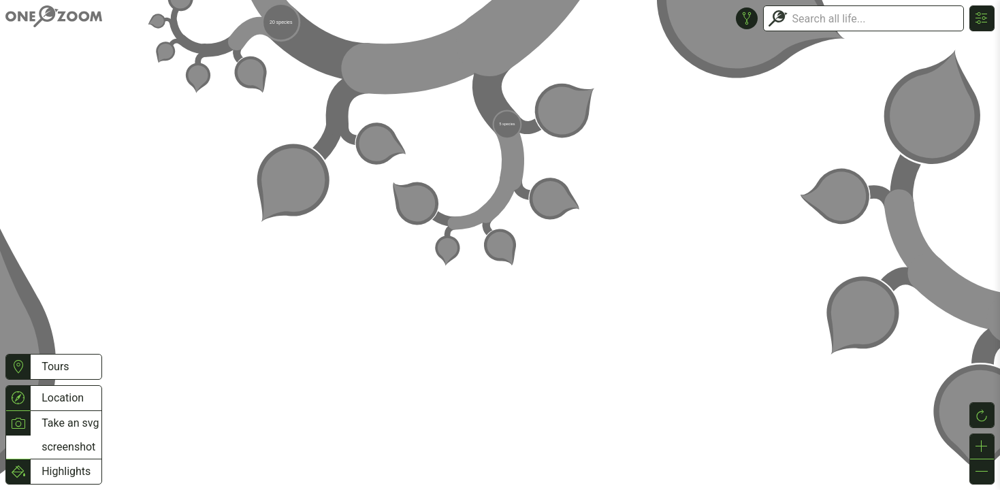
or (500, 245)
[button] (18, 367)
